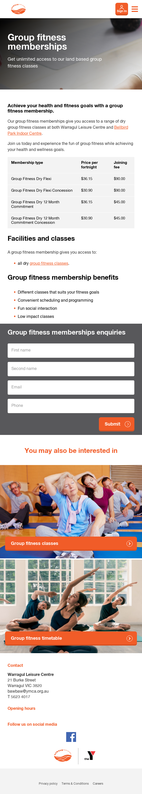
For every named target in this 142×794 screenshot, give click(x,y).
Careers (98, 783)
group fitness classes (49, 264)
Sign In (122, 11)
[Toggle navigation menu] (135, 9)
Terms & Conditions (75, 783)
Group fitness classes (34, 543)
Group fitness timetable (36, 638)
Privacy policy (48, 783)
